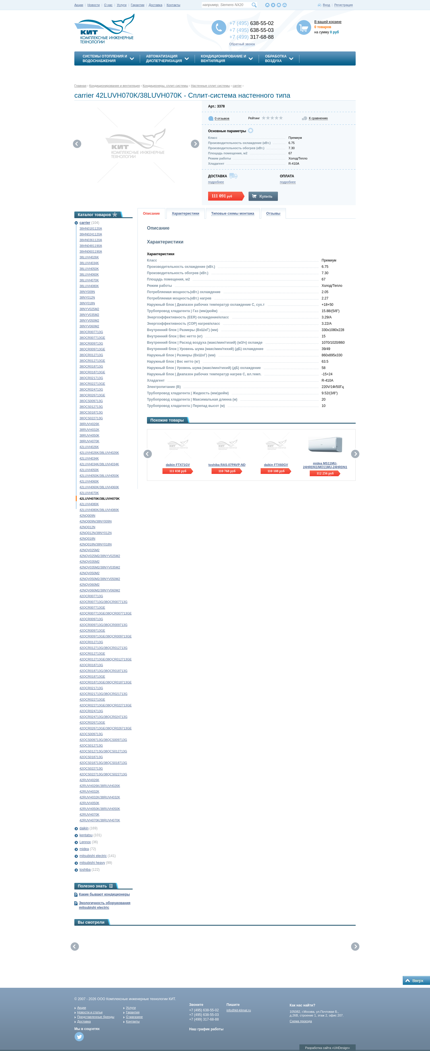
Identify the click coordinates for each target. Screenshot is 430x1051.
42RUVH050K (89, 803)
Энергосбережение (102, 71)
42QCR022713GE (92, 699)
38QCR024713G (91, 389)
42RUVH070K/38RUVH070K (100, 820)
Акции (78, 5)
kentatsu (86, 835)
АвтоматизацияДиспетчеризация (164, 58)
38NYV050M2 (89, 320)
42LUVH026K (89, 447)
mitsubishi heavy (92, 863)
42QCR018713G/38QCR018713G (103, 671)
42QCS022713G (91, 768)
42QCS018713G (91, 757)
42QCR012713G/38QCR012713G (103, 648)
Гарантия (133, 1012)
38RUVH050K (89, 435)
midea (84, 849)
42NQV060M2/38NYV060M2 (100, 590)
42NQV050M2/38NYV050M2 (100, 579)
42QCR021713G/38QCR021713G (103, 693)
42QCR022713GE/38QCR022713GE (106, 705)
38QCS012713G (91, 406)
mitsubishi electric (93, 856)
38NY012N (87, 297)
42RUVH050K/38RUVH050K (100, 808)
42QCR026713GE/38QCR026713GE (106, 728)
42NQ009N (87, 515)
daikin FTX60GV (276, 464)
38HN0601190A (91, 251)
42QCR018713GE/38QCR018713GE (106, 682)
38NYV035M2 (89, 314)
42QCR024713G (91, 711)
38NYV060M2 (89, 326)
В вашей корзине (328, 22)
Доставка (155, 5)
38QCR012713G (91, 355)
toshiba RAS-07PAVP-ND (226, 464)
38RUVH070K (89, 441)
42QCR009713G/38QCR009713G (103, 625)
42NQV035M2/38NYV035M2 (100, 567)
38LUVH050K (89, 268)
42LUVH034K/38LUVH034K (99, 464)
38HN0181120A (91, 228)
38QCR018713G (91, 366)
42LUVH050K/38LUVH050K (99, 475)
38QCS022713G (91, 418)
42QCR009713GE (92, 630)
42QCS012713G (91, 745)
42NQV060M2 (90, 584)
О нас (108, 5)
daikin (84, 828)
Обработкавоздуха (275, 58)
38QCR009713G (91, 343)
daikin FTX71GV (178, 464)
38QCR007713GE (92, 337)
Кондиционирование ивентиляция (223, 58)
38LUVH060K (89, 274)
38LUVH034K (89, 263)
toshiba (85, 870)
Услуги (122, 5)
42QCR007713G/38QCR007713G (103, 602)
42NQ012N (87, 527)
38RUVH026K (89, 424)
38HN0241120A (91, 234)
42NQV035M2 (90, 561)
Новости (94, 5)
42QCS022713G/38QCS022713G (103, 774)
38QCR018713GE (92, 372)
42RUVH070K (89, 814)
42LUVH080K (89, 504)
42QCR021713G (91, 688)
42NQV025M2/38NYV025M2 (100, 556)
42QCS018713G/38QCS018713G (103, 762)
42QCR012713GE (92, 653)
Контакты (173, 5)
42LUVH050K (89, 470)
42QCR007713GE (92, 607)
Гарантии (137, 5)
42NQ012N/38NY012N (96, 533)
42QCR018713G (91, 665)
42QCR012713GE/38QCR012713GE (106, 659)
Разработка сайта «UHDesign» (327, 1048)
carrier (85, 223)
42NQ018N (87, 538)
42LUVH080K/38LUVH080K (99, 510)
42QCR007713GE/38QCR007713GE (106, 613)
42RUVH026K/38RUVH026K (100, 785)
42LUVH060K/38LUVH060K (99, 487)
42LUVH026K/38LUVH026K (99, 452)
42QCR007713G (91, 596)
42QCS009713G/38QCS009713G (103, 739)
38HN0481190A (91, 245)
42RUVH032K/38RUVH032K (100, 797)
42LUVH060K (89, 481)
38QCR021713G (91, 378)
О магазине (134, 1017)
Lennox (85, 842)
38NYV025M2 (89, 309)
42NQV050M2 (90, 573)
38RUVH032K (89, 429)
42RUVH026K (89, 780)
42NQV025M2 (90, 550)
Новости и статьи (89, 1012)
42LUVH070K (89, 493)
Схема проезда (301, 1021)
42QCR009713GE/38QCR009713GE (106, 636)
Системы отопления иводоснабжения (105, 58)
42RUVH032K (89, 791)
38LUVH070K (89, 280)
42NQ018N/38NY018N (96, 544)
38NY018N (87, 303)
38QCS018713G (91, 412)
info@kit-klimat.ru (238, 1010)
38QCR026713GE (92, 395)
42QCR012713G (91, 642)
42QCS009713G (91, 734)
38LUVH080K (89, 286)
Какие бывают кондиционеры (104, 894)
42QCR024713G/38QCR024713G (103, 716)
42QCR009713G (91, 619)
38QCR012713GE (92, 360)
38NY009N (87, 291)
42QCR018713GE (92, 676)
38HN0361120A (91, 240)
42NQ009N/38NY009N (96, 521)
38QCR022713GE (92, 383)
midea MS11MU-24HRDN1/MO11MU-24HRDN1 (325, 465)
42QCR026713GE (92, 722)
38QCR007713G (91, 332)
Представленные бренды (95, 1017)
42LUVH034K (89, 458)
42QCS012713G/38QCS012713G (103, 751)
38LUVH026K (89, 257)
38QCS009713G (91, 401)
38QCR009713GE (92, 349)
